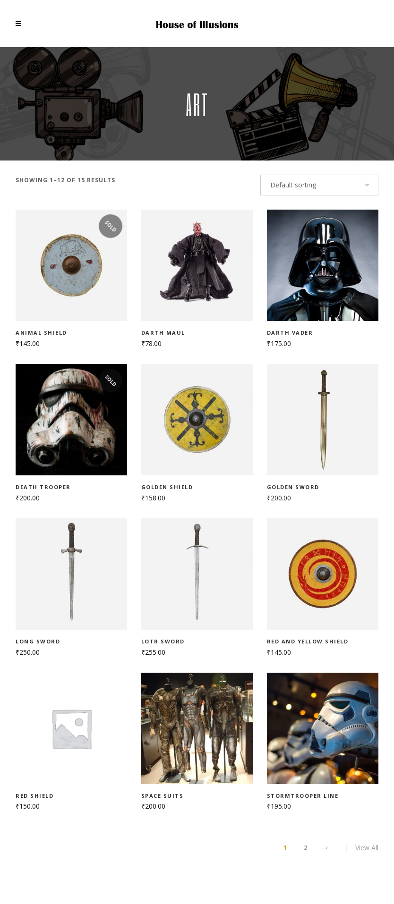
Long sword (38, 641)
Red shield (34, 795)
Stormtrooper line (303, 795)
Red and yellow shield (308, 641)
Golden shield (167, 486)
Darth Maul (163, 332)
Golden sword (293, 486)
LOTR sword (163, 641)
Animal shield (41, 332)
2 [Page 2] (305, 848)
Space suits (162, 795)
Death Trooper (43, 486)
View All (366, 847)
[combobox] (319, 185)
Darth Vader (290, 332)
